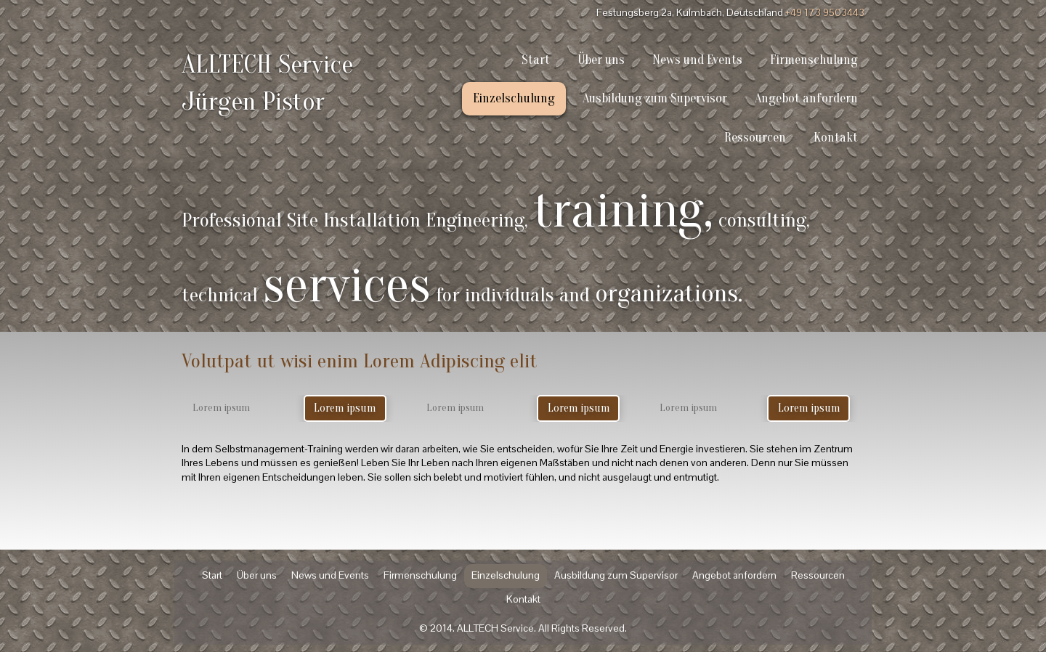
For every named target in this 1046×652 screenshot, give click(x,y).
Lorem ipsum (345, 408)
